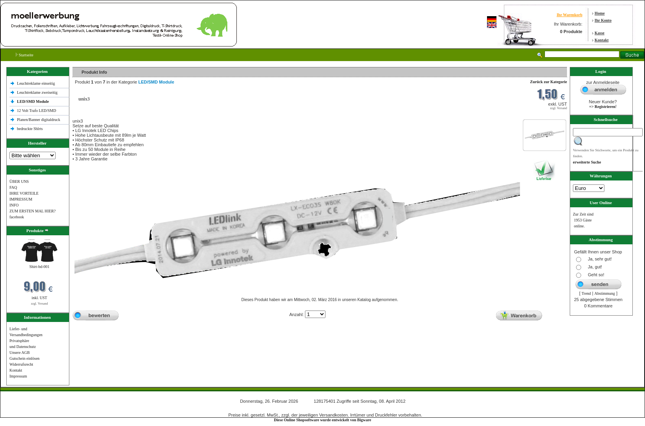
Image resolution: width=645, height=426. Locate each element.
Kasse (599, 33)
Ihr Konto (603, 20)
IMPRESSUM (20, 199)
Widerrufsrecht (21, 364)
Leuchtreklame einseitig (36, 83)
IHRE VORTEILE (24, 193)
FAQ (13, 187)
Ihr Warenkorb (569, 15)
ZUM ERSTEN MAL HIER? (32, 211)
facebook (16, 217)
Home (600, 13)
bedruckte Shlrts (30, 128)
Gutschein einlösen (24, 358)
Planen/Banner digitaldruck (38, 119)
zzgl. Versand (39, 303)
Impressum (18, 376)
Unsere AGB (19, 352)
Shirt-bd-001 (39, 266)
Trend (586, 293)
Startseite (24, 55)
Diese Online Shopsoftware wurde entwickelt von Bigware (322, 420)
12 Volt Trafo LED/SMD (36, 110)
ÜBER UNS (19, 181)
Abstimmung (605, 293)
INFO (14, 205)
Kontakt (602, 40)
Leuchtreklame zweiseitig (38, 92)
